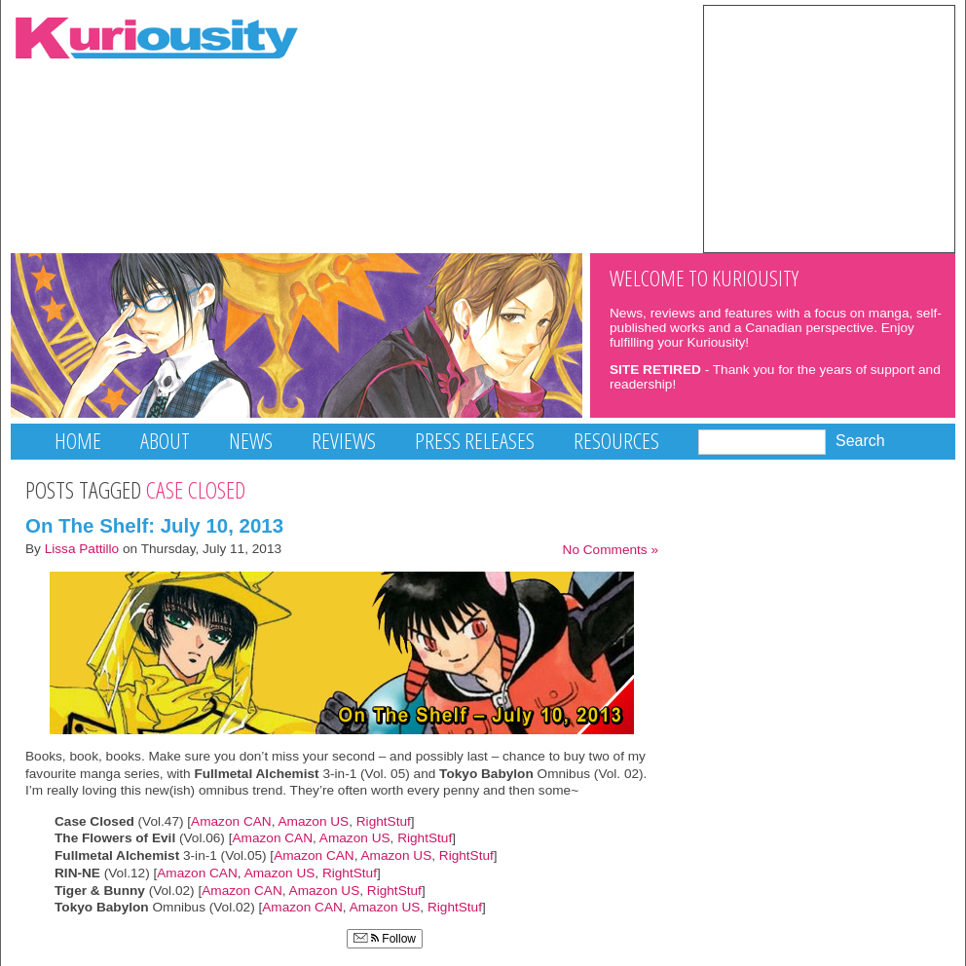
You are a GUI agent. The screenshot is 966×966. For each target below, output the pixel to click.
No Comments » (610, 549)
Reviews (344, 441)
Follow (384, 939)
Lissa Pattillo (82, 548)
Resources (616, 441)
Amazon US (312, 821)
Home (78, 441)
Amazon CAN (231, 821)
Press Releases (475, 441)
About (165, 441)
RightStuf (383, 821)
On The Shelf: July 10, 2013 (154, 525)
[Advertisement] (829, 127)
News (251, 441)
